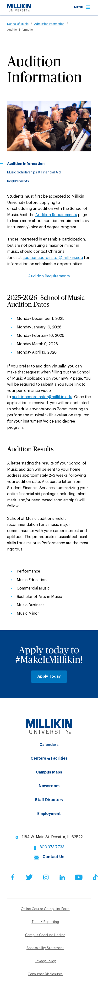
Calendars (49, 745)
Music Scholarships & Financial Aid (34, 172)
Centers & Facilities (49, 758)
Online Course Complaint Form (45, 909)
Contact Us (53, 857)
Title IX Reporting (45, 922)
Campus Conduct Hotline (45, 935)
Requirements (18, 181)
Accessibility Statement (45, 948)
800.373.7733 (52, 847)
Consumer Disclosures (45, 974)
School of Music (17, 24)
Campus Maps (49, 772)
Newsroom (49, 786)
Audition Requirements (56, 215)
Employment (49, 814)
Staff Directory (49, 800)
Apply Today (49, 676)
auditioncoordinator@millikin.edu (53, 258)
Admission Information (49, 24)
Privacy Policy (45, 961)
